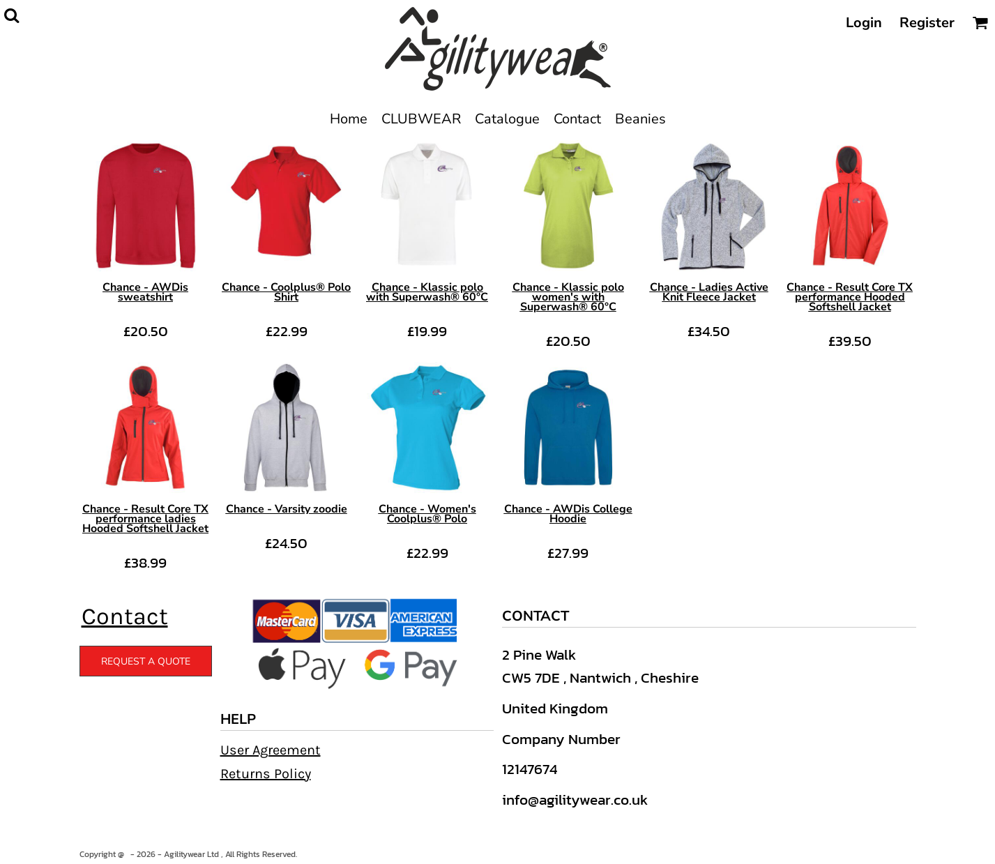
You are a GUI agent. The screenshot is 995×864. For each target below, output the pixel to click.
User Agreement (270, 750)
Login (864, 22)
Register (927, 22)
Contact (125, 616)
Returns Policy (265, 774)
